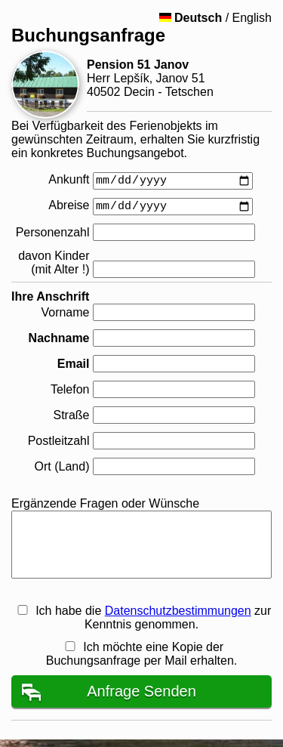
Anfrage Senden (141, 691)
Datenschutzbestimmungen (178, 610)
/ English (215, 17)
